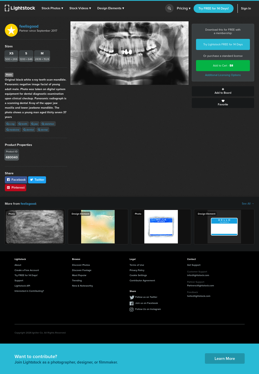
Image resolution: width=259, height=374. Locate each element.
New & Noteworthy (82, 285)
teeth (23, 124)
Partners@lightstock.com (200, 285)
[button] (52, 8)
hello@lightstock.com (198, 296)
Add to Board (223, 91)
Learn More (225, 358)
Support (19, 280)
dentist (28, 129)
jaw (34, 124)
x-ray (10, 124)
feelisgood (29, 26)
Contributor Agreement (142, 280)
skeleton (48, 124)
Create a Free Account (27, 270)
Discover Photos (81, 265)
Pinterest (15, 187)
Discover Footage (81, 270)
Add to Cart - (223, 65)
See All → (248, 204)
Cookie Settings (138, 275)
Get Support (193, 265)
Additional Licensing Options (223, 75)
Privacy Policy (137, 270)
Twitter (37, 179)
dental (43, 129)
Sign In (246, 8)
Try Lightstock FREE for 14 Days (223, 44)
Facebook (16, 179)
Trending (77, 280)
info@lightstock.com (198, 275)
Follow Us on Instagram (148, 309)
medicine (12, 129)
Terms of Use (137, 265)
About (18, 265)
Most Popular (79, 275)
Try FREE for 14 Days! (213, 8)
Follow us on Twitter (146, 296)
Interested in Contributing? (29, 291)
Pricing (183, 8)
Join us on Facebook (146, 302)
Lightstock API (22, 285)
